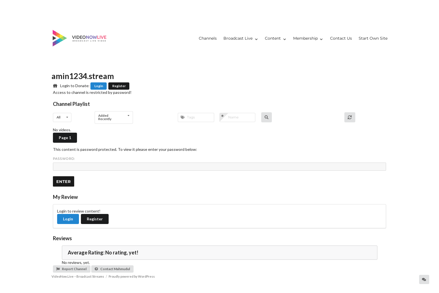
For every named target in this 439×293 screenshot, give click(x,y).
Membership (305, 38)
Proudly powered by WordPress (132, 276)
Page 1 (65, 137)
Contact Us (341, 38)
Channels (208, 38)
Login (98, 86)
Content (273, 38)
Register (119, 86)
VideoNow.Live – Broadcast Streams (78, 276)
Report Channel (71, 269)
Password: (219, 164)
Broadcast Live (238, 38)
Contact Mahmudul (112, 269)
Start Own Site (373, 38)
